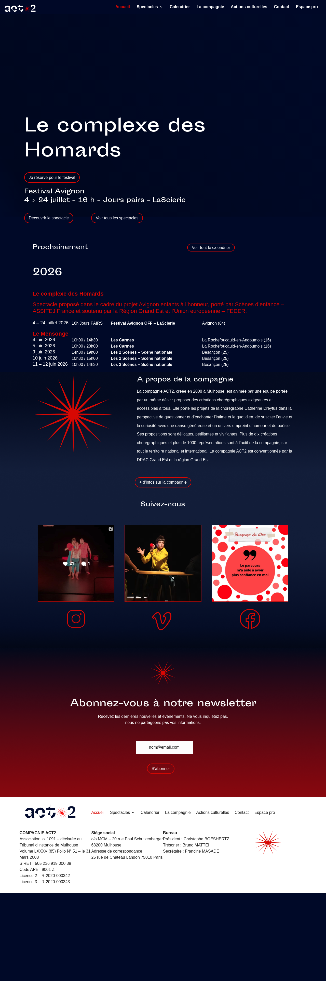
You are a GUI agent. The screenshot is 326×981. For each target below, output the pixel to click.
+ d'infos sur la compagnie (163, 482)
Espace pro (307, 7)
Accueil (122, 7)
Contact (281, 7)
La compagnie (210, 7)
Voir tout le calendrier (211, 247)
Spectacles (147, 7)
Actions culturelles (249, 7)
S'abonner (161, 768)
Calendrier (180, 7)
